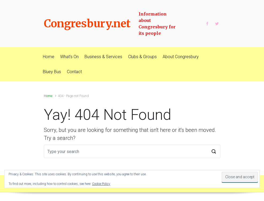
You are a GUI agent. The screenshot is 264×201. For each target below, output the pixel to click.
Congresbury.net (87, 23)
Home (48, 96)
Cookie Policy (101, 184)
